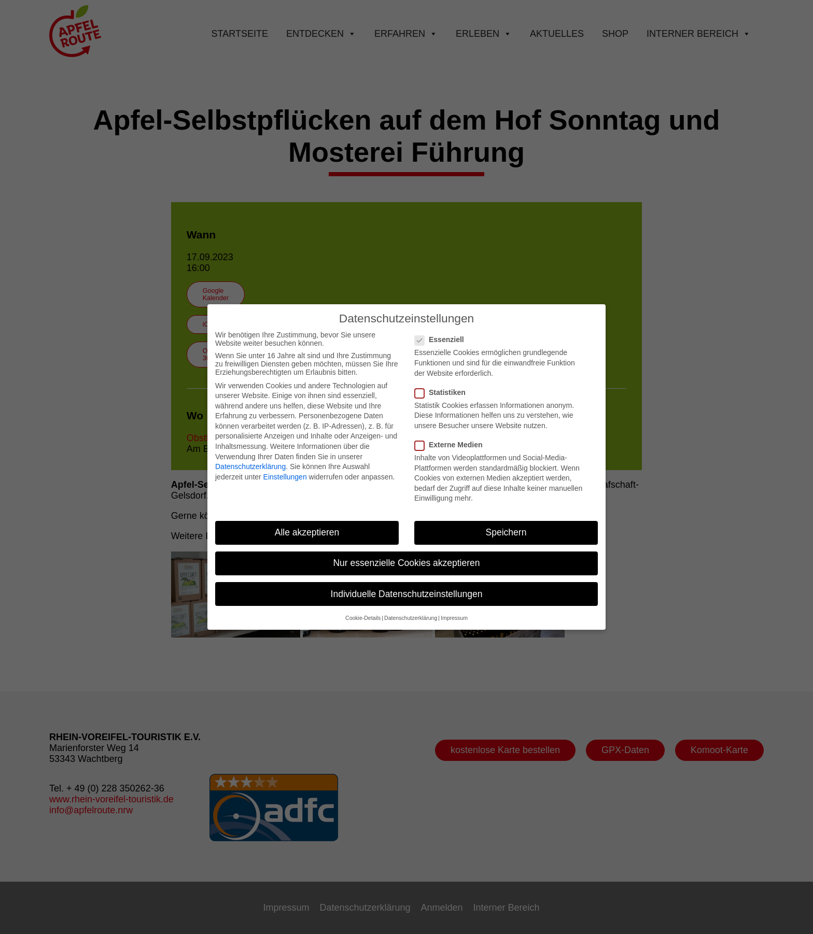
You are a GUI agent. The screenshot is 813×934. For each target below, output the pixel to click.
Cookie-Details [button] (363, 611)
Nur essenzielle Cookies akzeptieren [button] (406, 556)
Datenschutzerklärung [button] (410, 611)
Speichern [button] (506, 526)
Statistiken (444, 385)
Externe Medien (452, 438)
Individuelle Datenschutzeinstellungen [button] (407, 587)
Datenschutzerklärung (250, 460)
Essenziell (443, 333)
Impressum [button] (454, 611)
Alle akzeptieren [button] (307, 526)
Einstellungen (285, 470)
